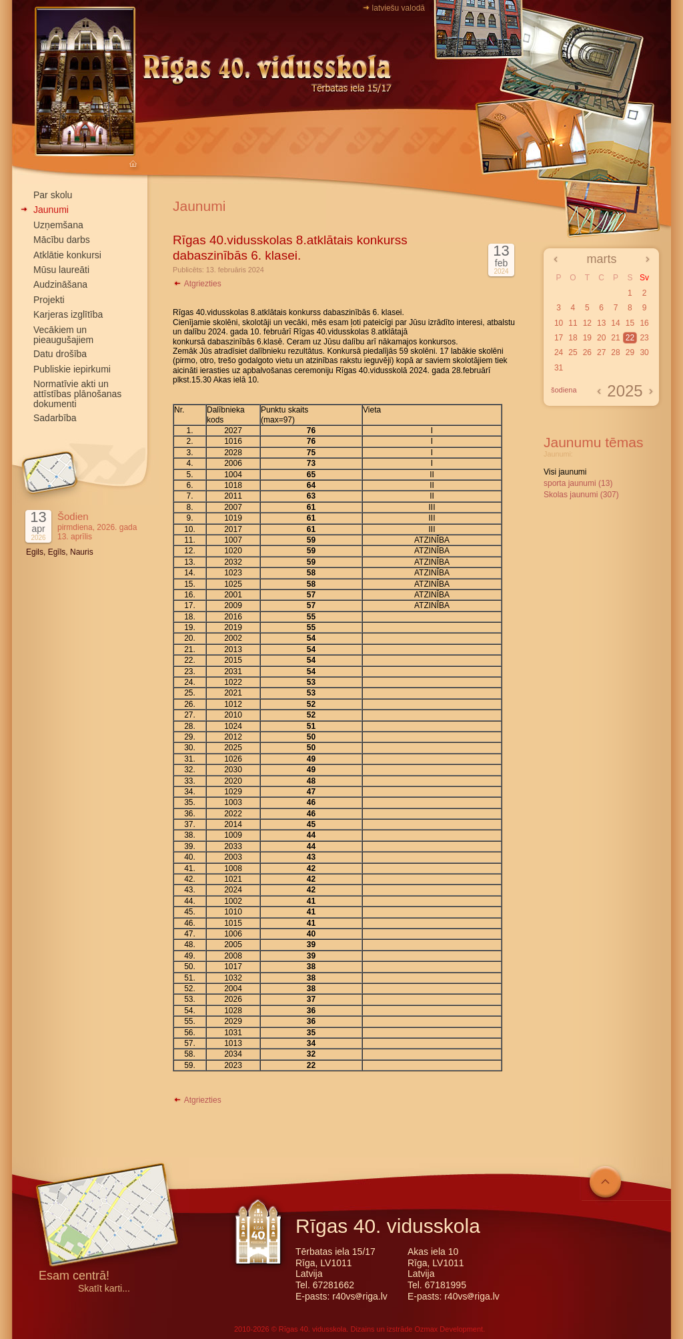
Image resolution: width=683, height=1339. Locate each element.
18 (572, 337)
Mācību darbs (61, 239)
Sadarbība (55, 418)
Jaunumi (51, 209)
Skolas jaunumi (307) (581, 494)
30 (644, 352)
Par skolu (52, 195)
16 (644, 323)
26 (587, 352)
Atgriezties (197, 283)
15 (630, 323)
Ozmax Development (448, 1329)
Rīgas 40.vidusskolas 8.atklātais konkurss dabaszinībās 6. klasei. (290, 247)
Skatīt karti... (104, 1289)
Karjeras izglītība (68, 314)
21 (615, 337)
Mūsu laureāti (61, 269)
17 (558, 337)
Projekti (49, 299)
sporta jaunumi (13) (578, 483)
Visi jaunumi (565, 472)
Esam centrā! (74, 1276)
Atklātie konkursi (67, 255)
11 (572, 323)
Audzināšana (60, 284)
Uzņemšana (58, 225)
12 (587, 323)
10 (558, 323)
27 (601, 352)
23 (644, 337)
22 (630, 337)
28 (615, 352)
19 (587, 337)
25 (572, 352)
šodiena (564, 390)
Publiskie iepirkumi (72, 369)
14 (615, 323)
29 (630, 352)
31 (558, 367)
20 (601, 337)
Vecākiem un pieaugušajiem (63, 334)
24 (558, 352)
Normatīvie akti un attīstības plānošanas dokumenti (77, 393)
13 (601, 323)
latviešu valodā (398, 8)
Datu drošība (60, 353)
